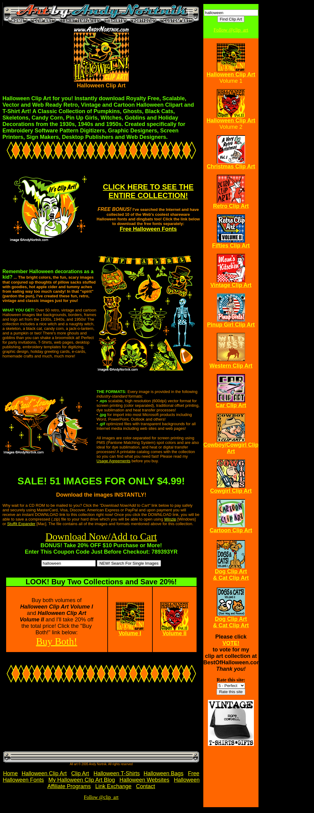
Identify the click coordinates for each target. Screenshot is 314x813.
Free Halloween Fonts (148, 229)
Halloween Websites (145, 780)
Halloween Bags (163, 773)
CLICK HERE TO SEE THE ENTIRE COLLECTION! (148, 191)
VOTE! (230, 643)
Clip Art (80, 773)
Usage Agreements (114, 461)
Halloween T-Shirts (117, 773)
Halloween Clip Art (44, 773)
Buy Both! (56, 641)
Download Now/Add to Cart (101, 536)
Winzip (170, 519)
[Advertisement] (38, 719)
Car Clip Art (231, 405)
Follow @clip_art (101, 797)
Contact (145, 786)
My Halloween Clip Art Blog (81, 780)
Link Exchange (113, 786)
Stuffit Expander (21, 523)
